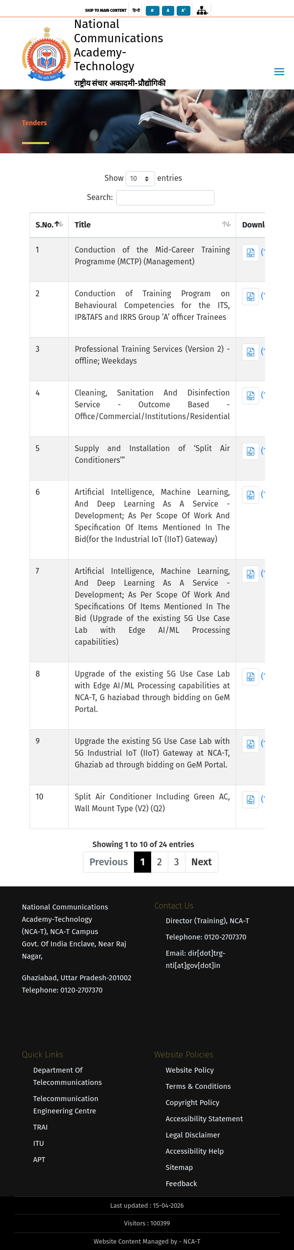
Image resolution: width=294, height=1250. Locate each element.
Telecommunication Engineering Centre (66, 1104)
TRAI (40, 1127)
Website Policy (190, 1070)
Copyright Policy (192, 1102)
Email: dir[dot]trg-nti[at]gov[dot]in (196, 959)
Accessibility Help (195, 1151)
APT (39, 1159)
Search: (150, 197)
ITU (38, 1143)
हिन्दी (136, 10)
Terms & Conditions (198, 1086)
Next (201, 862)
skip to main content (105, 10)
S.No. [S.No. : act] (45, 224)
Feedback (181, 1183)
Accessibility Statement (204, 1118)
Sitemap (179, 1167)
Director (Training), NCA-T (207, 920)
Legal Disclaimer (193, 1135)
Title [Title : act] (83, 224)
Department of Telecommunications (67, 1076)
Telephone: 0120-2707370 (206, 937)
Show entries (143, 178)
